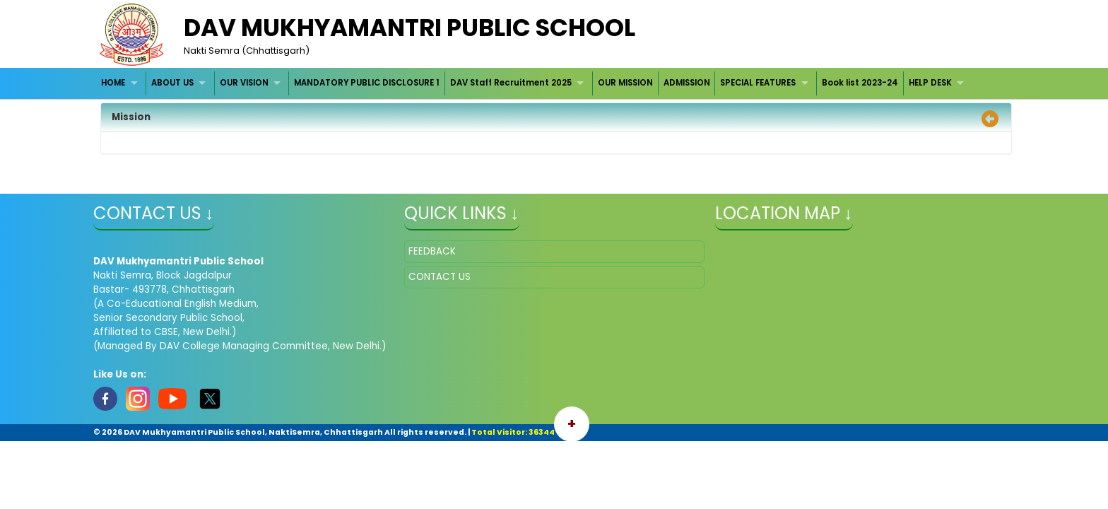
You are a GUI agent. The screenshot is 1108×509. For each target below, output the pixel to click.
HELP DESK (930, 82)
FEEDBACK (432, 251)
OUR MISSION (625, 82)
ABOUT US (172, 82)
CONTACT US (439, 276)
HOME (113, 82)
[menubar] (534, 83)
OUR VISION (244, 82)
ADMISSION (687, 82)
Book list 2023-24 (860, 82)
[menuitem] (122, 83)
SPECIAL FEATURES (758, 82)
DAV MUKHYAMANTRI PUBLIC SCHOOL (409, 28)
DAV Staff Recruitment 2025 (511, 82)
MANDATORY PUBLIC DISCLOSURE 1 (367, 82)
